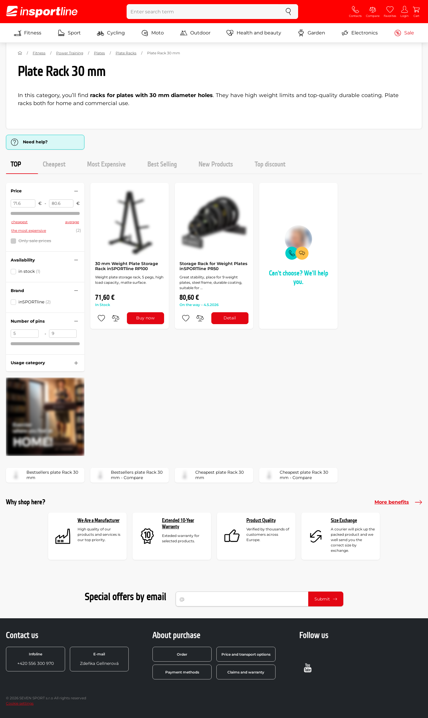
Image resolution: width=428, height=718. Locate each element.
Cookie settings (20, 703)
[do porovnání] (115, 318)
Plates (99, 53)
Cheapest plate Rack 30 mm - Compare (295, 475)
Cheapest (54, 164)
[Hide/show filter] (76, 191)
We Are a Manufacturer (98, 520)
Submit (325, 599)
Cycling (111, 33)
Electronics (359, 33)
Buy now (145, 318)
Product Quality (261, 520)
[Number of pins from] (25, 333)
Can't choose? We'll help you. (298, 277)
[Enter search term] (203, 11)
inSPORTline (34, 302)
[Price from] (23, 203)
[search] (288, 11)
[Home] (20, 53)
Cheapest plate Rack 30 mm (211, 475)
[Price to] (61, 203)
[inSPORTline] (42, 12)
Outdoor (195, 33)
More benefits (398, 502)
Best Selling (162, 164)
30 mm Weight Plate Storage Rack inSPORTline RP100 (126, 266)
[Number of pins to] (63, 333)
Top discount (270, 164)
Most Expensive (106, 164)
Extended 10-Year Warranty (178, 523)
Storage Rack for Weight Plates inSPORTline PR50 (213, 266)
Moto (152, 33)
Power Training (69, 53)
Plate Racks (126, 53)
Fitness (27, 33)
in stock (29, 271)
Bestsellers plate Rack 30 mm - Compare (128, 475)
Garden (311, 33)
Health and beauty (253, 33)
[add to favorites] (101, 318)
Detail (230, 318)
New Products (216, 164)
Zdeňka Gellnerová (99, 659)
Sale (404, 33)
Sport (69, 33)
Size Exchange (344, 520)
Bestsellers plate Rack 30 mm (44, 475)
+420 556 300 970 (35, 659)
